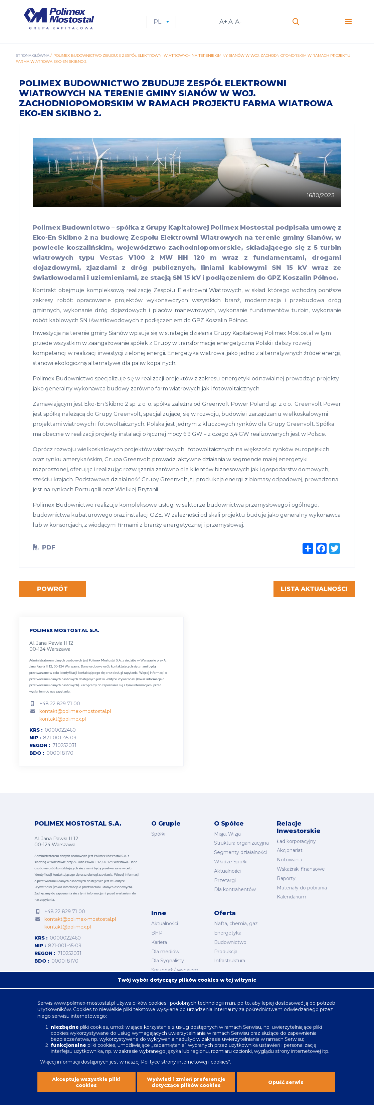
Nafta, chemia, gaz (236, 923)
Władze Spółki (230, 862)
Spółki (158, 834)
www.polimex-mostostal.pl (85, 1005)
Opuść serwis (286, 1085)
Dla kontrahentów (235, 889)
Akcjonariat (290, 850)
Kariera (159, 942)
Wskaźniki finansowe (301, 869)
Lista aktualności (314, 589)
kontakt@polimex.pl (62, 719)
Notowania (289, 860)
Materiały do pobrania (302, 888)
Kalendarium (291, 897)
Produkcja (225, 952)
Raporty (286, 878)
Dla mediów (165, 952)
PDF (48, 547)
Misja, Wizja (227, 834)
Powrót (52, 589)
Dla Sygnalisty (167, 961)
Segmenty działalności (240, 852)
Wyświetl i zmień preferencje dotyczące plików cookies (186, 1085)
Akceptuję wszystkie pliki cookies (86, 1085)
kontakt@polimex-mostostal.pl (75, 711)
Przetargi (225, 880)
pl (161, 21)
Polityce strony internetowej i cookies (184, 1065)
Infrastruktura (229, 961)
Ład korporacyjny (296, 841)
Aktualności (227, 871)
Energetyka (227, 933)
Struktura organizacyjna (241, 843)
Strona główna (32, 55)
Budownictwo (230, 942)
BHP (157, 933)
